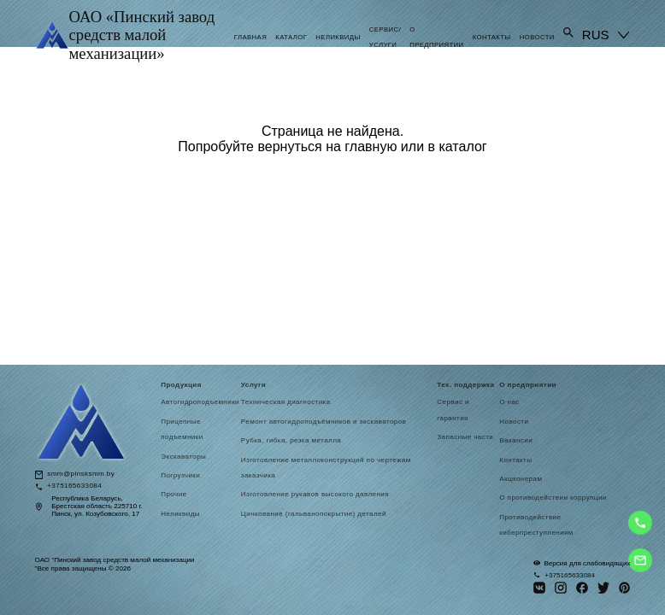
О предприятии (527, 385)
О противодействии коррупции (552, 497)
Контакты (492, 37)
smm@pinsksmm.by (81, 474)
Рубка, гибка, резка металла (291, 440)
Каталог (291, 37)
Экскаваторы (183, 456)
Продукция (181, 385)
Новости (537, 37)
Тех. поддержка (465, 385)
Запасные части (465, 437)
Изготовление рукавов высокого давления (316, 494)
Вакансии (516, 440)
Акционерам (520, 479)
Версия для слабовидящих (581, 563)
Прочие (173, 494)
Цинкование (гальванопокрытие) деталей (313, 514)
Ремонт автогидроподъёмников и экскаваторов (323, 421)
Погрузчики (180, 475)
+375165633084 (74, 486)
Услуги (253, 385)
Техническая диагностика (286, 402)
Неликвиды (337, 37)
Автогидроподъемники (200, 402)
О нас (509, 402)
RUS (595, 34)
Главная (250, 37)
